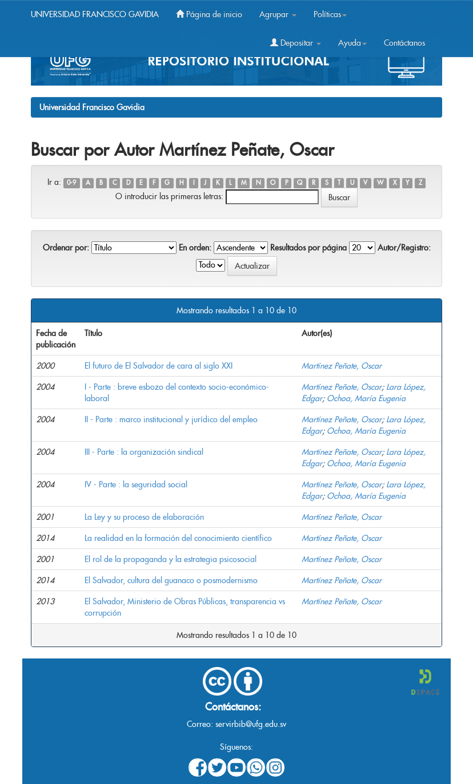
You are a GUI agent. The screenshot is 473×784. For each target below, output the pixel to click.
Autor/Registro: (404, 248)
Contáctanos (404, 43)
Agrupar (277, 14)
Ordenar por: (66, 248)
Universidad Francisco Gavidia (92, 107)
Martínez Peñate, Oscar (342, 366)
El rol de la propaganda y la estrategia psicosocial (170, 559)
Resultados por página (308, 248)
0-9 (71, 183)
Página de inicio (209, 14)
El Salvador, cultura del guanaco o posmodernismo (171, 580)
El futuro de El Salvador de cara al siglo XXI (159, 366)
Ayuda (352, 43)
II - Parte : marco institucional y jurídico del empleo (171, 419)
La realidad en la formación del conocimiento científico (178, 538)
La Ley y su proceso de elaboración (144, 517)
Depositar (295, 43)
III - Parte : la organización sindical (144, 452)
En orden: (195, 248)
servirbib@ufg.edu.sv (250, 724)
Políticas (330, 14)
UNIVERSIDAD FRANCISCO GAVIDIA (95, 14)
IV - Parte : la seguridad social (136, 484)
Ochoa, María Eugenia (366, 398)
